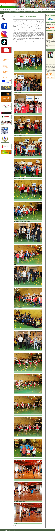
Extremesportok (5, 65)
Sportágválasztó (5, 66)
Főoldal (1, 11)
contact (4, 530)
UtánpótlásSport (5, 77)
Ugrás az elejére (8, 530)
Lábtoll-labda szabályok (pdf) (50, 76)
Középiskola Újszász (6, 59)
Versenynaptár (36, 11)
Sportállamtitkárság (5, 76)
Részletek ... (48, 47)
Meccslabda (4, 60)
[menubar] (22, 12)
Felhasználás (48, 28)
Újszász (4, 58)
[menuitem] (1, 11)
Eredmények (30, 11)
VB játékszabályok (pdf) (49, 77)
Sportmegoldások (5, 67)
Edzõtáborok (4, 70)
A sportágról (24, 11)
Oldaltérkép (11, 11)
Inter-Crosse (4, 64)
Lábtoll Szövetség (17, 11)
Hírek (41, 11)
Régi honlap (6, 11)
